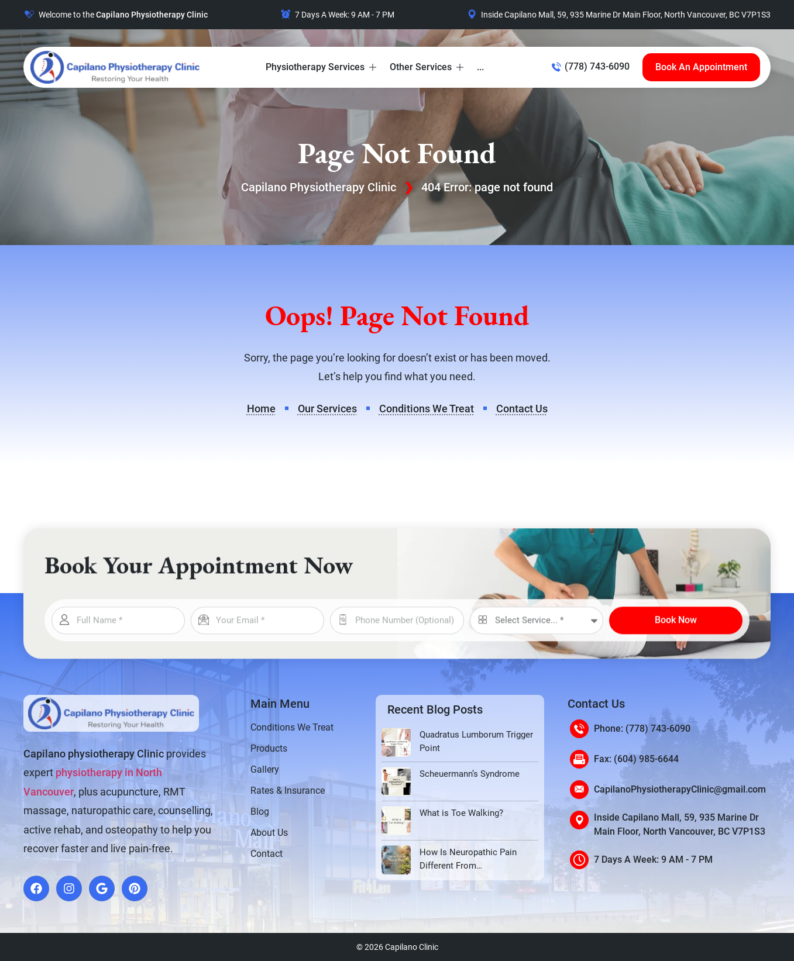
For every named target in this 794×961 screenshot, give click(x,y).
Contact (266, 853)
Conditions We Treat (292, 727)
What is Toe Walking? (461, 813)
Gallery (264, 769)
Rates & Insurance (287, 790)
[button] (321, 67)
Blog (259, 811)
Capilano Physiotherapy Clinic (318, 187)
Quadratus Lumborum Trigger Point (476, 741)
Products (268, 748)
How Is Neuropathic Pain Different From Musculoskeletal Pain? (468, 859)
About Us (269, 832)
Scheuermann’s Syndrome (470, 774)
